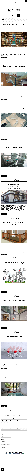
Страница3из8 (7, 415)
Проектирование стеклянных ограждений (14, 66)
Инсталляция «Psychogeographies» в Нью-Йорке (14, 25)
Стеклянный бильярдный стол (14, 148)
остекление (11, 188)
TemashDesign (20, 452)
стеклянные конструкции (17, 53)
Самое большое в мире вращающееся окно (14, 300)
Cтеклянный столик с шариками (14, 336)
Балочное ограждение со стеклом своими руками (14, 223)
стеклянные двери (15, 304)
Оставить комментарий (14, 143)
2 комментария (15, 410)
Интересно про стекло (16, 302)
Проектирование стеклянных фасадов (14, 263)
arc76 (15, 60)
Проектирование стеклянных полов (14, 377)
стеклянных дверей (5, 322)
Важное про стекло (3, 441)
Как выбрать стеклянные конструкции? (5, 444)
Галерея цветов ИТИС (14, 184)
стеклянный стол (24, 169)
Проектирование (3, 447)
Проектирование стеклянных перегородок (14, 108)
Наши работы (17, 186)
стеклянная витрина (17, 188)
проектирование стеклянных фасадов (9, 288)
